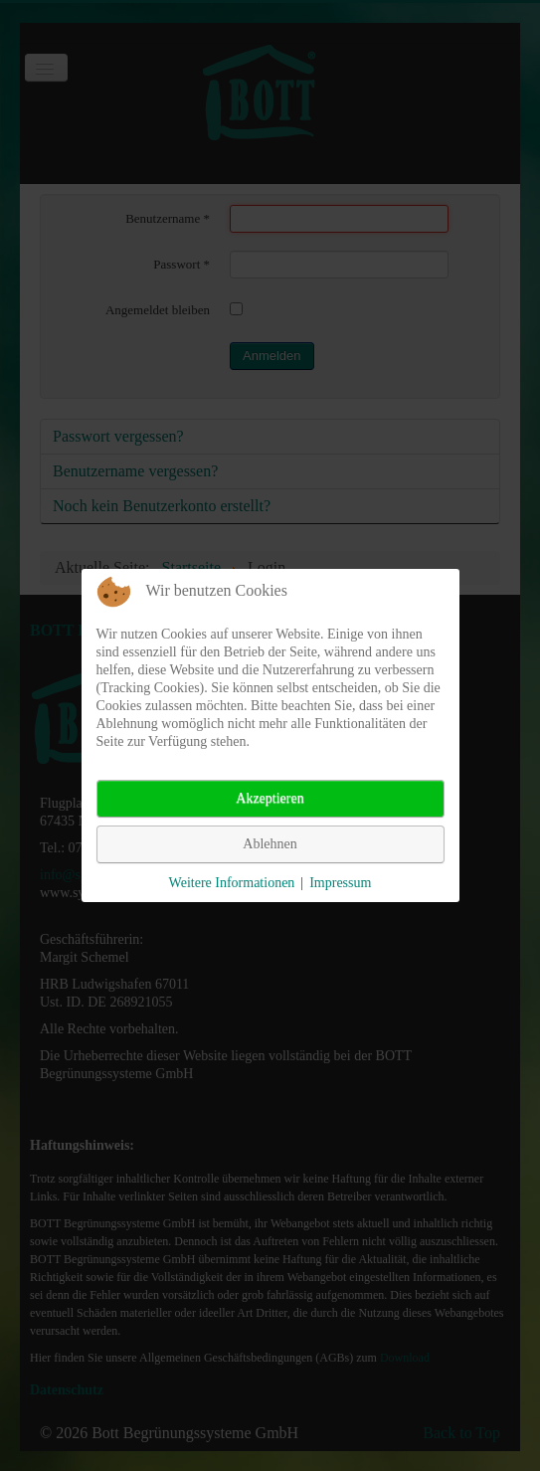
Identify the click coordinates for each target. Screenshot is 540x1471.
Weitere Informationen (232, 882)
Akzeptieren (269, 798)
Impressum (340, 882)
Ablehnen (269, 843)
